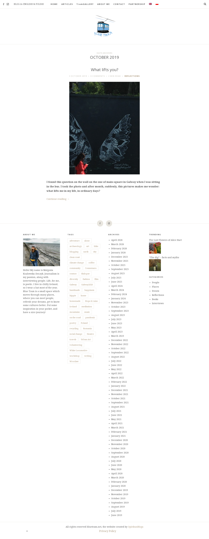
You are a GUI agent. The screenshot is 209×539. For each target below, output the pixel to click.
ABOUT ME (103, 4)
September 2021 (120, 402)
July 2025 (116, 277)
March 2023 (117, 336)
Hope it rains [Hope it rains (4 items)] (91, 301)
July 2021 (116, 411)
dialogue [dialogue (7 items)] (85, 273)
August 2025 (118, 273)
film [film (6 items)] (96, 279)
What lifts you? (104, 69)
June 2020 (116, 465)
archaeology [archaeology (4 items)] (76, 246)
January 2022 (118, 386)
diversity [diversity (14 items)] (74, 279)
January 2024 (118, 298)
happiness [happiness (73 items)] (89, 290)
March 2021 (117, 427)
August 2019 (118, 506)
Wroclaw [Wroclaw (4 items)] (74, 361)
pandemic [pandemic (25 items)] (90, 317)
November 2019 (119, 494)
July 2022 (116, 361)
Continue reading (58, 199)
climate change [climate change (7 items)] (77, 263)
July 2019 (116, 511)
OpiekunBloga (135, 527)
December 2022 (119, 340)
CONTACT (119, 4)
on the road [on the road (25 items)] (75, 317)
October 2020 (118, 448)
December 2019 (119, 490)
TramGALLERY (85, 4)
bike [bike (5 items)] (96, 246)
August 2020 (118, 456)
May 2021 (116, 419)
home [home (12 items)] (83, 295)
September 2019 (120, 502)
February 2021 (119, 432)
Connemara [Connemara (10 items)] (90, 268)
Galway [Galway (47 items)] (73, 284)
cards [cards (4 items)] (85, 252)
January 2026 (118, 252)
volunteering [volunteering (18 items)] (76, 345)
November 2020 (119, 444)
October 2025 (118, 265)
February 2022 (119, 382)
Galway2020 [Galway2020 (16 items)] (87, 284)
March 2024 (117, 290)
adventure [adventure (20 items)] (75, 241)
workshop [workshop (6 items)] (75, 356)
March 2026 (117, 244)
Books (155, 299)
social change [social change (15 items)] (76, 334)
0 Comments (97, 76)
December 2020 (119, 440)
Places (155, 286)
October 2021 (118, 398)
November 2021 (119, 394)
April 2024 (117, 286)
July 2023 (116, 319)
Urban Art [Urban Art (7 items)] (86, 339)
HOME (54, 4)
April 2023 (117, 331)
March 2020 (117, 477)
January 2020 (118, 486)
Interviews (158, 303)
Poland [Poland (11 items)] (84, 323)
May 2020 (116, 469)
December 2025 (119, 257)
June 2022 (116, 365)
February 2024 (119, 294)
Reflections (132, 76)
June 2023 (116, 323)
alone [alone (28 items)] (87, 241)
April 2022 (117, 373)
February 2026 (119, 248)
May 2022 (116, 369)
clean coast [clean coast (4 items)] (75, 257)
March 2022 (117, 377)
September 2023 (120, 311)
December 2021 (119, 390)
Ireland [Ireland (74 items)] (73, 306)
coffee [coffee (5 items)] (91, 263)
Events (155, 291)
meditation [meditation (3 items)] (86, 306)
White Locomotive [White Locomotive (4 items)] (78, 350)
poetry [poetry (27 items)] (73, 323)
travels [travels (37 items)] (73, 339)
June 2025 (116, 281)
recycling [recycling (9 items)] (74, 328)
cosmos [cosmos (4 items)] (73, 273)
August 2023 (118, 315)
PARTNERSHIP (137, 4)
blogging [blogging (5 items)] (74, 252)
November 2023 (119, 302)
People (155, 282)
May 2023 (116, 327)
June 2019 (116, 515)
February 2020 (119, 482)
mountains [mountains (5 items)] (75, 312)
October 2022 (118, 348)
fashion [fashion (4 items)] (86, 279)
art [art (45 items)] (87, 246)
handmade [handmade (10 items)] (75, 290)
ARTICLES (67, 4)
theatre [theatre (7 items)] (90, 334)
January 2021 (118, 436)
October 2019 (118, 498)
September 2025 (120, 269)
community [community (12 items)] (75, 268)
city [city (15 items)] (94, 252)
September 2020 (120, 452)
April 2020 (117, 473)
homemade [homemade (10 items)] (75, 301)
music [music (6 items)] (87, 312)
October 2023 (118, 307)
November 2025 (119, 261)
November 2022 (119, 344)
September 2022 (120, 352)
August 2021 (118, 407)
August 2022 (118, 357)
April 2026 (117, 240)
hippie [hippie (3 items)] (73, 295)
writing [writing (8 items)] (87, 356)
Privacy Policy (107, 531)
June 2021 (116, 415)
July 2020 (116, 461)
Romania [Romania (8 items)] (87, 328)
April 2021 (117, 423)
